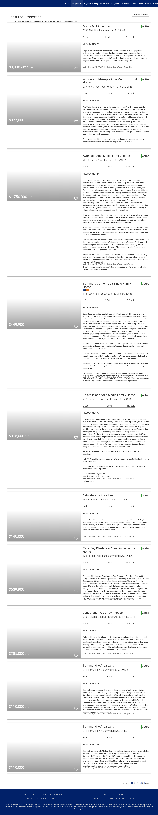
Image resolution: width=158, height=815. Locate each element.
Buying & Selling (91, 3)
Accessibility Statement (106, 798)
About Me (104, 3)
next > (147, 783)
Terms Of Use (108, 794)
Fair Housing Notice (131, 798)
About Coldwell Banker (141, 3)
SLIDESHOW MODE (140, 14)
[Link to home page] (3, 3)
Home (67, 3)
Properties (76, 3)
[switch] (76, 67)
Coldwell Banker (28, 794)
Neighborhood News (120, 3)
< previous (125, 783)
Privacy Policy (125, 794)
